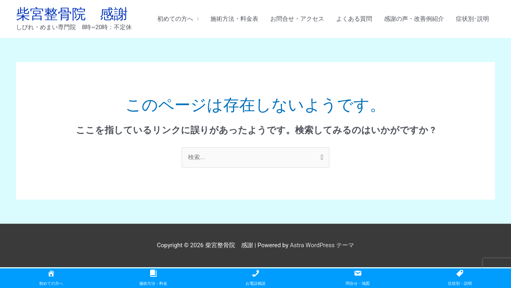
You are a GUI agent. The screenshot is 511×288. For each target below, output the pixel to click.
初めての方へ (175, 18)
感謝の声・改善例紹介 (414, 18)
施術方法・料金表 (234, 18)
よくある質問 (354, 18)
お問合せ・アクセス (297, 18)
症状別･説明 (472, 18)
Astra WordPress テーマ (322, 245)
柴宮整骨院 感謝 (72, 14)
